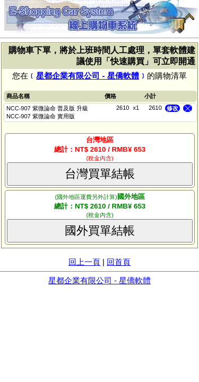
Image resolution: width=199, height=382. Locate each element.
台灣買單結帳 (100, 173)
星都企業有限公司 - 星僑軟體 (87, 75)
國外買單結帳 (100, 230)
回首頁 (119, 261)
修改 (172, 108)
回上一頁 (84, 261)
